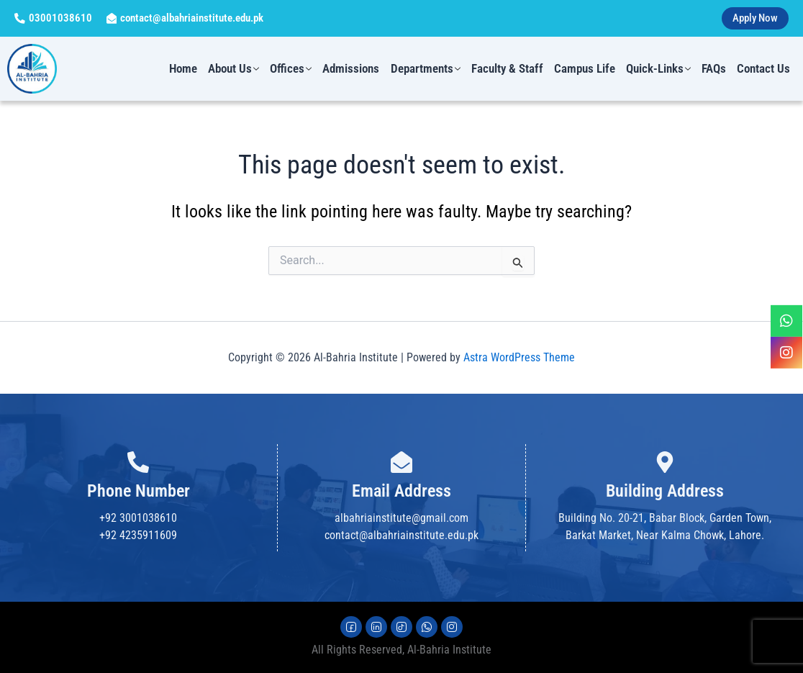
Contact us (764, 69)
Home (191, 69)
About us (240, 69)
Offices (297, 69)
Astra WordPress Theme (519, 357)
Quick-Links (660, 69)
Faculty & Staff (511, 69)
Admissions (356, 69)
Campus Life (587, 69)
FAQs (715, 69)
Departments (430, 69)
